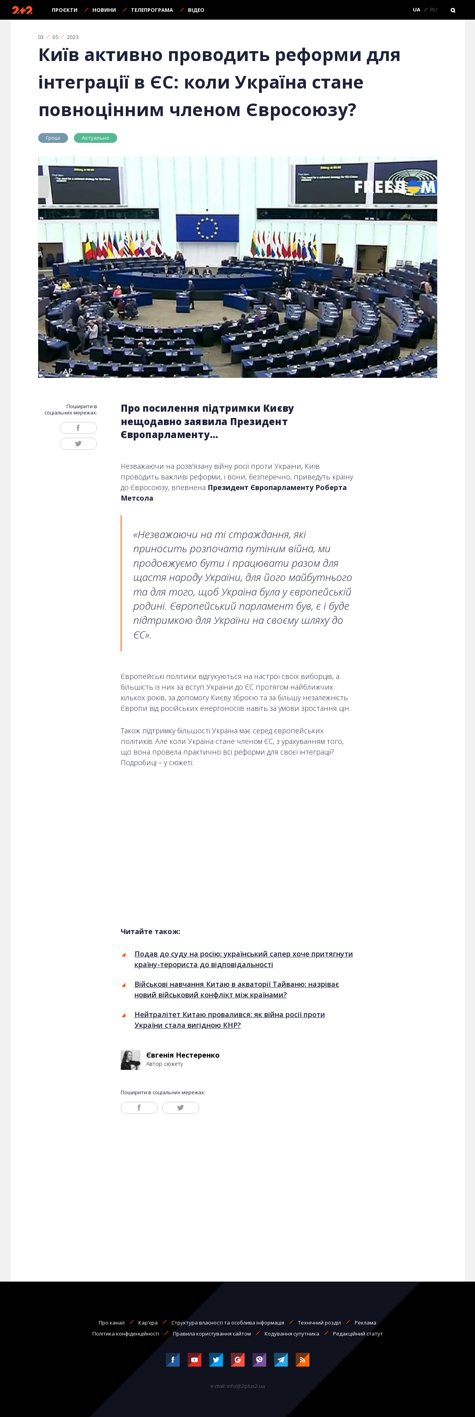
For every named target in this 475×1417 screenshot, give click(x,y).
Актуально (95, 137)
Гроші (53, 137)
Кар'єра (148, 1322)
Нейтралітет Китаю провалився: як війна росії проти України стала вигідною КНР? (229, 1020)
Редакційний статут (358, 1333)
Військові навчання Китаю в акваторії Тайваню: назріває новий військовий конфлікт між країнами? (236, 989)
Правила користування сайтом (212, 1333)
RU (433, 9)
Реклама (365, 1322)
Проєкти (64, 10)
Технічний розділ (319, 1322)
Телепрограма (152, 10)
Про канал (112, 1322)
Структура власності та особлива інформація (227, 1322)
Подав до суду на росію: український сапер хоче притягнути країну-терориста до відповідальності (243, 959)
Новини (104, 10)
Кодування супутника (292, 1333)
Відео (196, 10)
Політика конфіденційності (125, 1333)
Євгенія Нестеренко (183, 1055)
